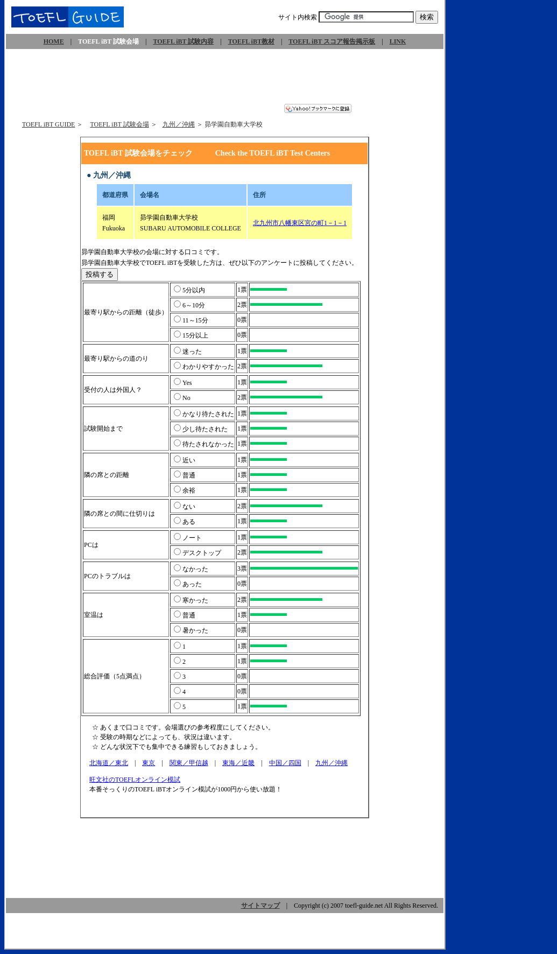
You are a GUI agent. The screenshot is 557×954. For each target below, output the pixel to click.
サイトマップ (260, 905)
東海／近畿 (238, 763)
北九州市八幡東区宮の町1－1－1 (300, 223)
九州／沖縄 (179, 124)
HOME (54, 41)
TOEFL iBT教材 (251, 41)
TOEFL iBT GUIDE (48, 124)
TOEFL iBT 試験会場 (119, 124)
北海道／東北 (108, 763)
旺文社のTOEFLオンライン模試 (135, 779)
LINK (398, 41)
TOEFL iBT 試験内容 (183, 41)
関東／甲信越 (189, 763)
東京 (148, 763)
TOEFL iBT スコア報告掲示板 (331, 41)
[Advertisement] (225, 79)
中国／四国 (285, 763)
